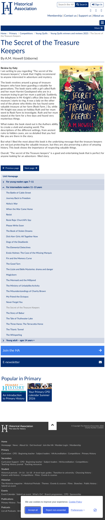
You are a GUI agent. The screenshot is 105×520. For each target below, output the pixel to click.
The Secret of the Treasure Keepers (23, 308)
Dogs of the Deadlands (17, 242)
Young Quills (42, 33)
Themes (45, 484)
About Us (24, 445)
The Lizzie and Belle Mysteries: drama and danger (29, 269)
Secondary (27, 22)
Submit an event (8, 486)
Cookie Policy (75, 502)
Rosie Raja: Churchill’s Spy (18, 220)
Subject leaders (54, 28)
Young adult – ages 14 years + (18, 340)
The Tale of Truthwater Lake (19, 318)
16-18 (29, 473)
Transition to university (63, 473)
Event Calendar (8, 494)
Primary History (89, 454)
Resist (9, 215)
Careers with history (10, 475)
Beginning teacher (34, 28)
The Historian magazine (11, 484)
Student (46, 22)
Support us (85, 15)
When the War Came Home (19, 209)
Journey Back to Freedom (18, 198)
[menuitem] (9, 23)
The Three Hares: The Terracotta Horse (24, 324)
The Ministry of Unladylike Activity (23, 286)
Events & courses (49, 475)
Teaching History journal (12, 464)
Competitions (26, 33)
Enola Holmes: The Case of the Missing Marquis (29, 253)
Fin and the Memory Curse (19, 258)
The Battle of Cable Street (18, 193)
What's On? (38, 494)
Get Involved (35, 445)
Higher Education (69, 22)
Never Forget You (14, 302)
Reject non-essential (56, 510)
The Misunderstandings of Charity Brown (26, 291)
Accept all (33, 510)
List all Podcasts (8, 511)
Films (37, 475)
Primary (9, 22)
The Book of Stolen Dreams (19, 231)
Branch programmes (53, 494)
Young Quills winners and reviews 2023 (69, 33)
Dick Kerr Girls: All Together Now (22, 236)
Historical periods (9, 473)
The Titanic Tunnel (15, 329)
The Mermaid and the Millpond (21, 280)
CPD (19, 28)
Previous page (10, 168)
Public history (90, 484)
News (15, 445)
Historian (92, 22)
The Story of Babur (15, 313)
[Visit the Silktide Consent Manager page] (95, 510)
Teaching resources (33, 464)
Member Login (61, 445)
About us (98, 15)
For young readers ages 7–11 (18, 182)
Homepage (6, 445)
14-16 (22, 473)
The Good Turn (13, 264)
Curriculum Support (10, 462)
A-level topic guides (43, 473)
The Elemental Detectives (18, 247)
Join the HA (48, 445)
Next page (31, 168)
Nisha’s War (12, 204)
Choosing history (83, 473)
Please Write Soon (15, 226)
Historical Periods (32, 484)
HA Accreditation (74, 28)
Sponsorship (75, 494)
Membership (54, 15)
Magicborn (11, 275)
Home (3, 33)
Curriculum (7, 28)
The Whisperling (14, 335)
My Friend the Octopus (17, 297)
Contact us (70, 15)
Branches (78, 484)
